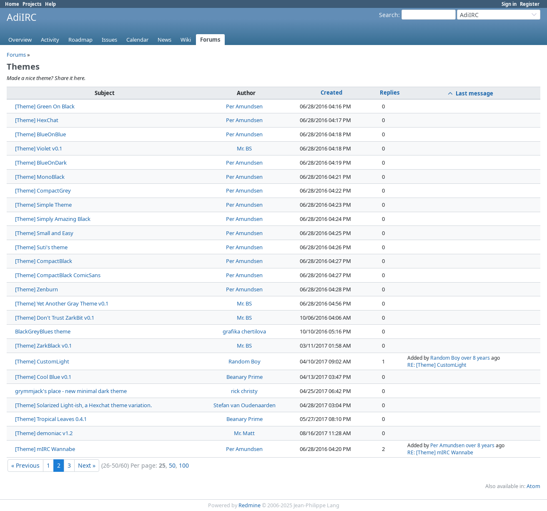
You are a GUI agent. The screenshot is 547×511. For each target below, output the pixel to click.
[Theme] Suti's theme (41, 247)
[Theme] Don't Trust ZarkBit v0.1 (54, 317)
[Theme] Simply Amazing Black (52, 219)
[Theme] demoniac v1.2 (44, 433)
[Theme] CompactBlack (43, 261)
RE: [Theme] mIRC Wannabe (440, 452)
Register (529, 4)
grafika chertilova (244, 331)
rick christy (244, 391)
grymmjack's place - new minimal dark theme (71, 391)
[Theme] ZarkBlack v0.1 (43, 345)
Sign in (509, 4)
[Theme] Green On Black (45, 106)
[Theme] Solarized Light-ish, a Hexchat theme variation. (83, 405)
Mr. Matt (244, 433)
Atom (533, 486)
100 (184, 465)
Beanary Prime (244, 377)
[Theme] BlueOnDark (41, 162)
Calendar (137, 39)
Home (12, 4)
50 (172, 465)
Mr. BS (244, 148)
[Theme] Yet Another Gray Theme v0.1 (61, 303)
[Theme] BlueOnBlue (40, 134)
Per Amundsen (244, 106)
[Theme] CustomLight (42, 361)
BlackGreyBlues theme (42, 331)
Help (50, 4)
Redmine (249, 505)
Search (388, 15)
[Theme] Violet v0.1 (38, 148)
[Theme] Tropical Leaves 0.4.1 (51, 419)
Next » (86, 465)
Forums (210, 39)
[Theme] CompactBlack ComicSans (57, 275)
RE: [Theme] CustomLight (436, 364)
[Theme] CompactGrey (43, 190)
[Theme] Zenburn (36, 289)
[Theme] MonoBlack (40, 176)
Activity (50, 39)
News (164, 39)
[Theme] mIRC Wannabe (45, 449)
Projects (32, 4)
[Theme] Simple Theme (43, 204)
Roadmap (80, 39)
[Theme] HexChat (36, 120)
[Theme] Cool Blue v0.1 (43, 377)
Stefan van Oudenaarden (244, 405)
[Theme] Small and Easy (44, 233)
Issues (109, 39)
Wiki (186, 39)
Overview (20, 39)
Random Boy (244, 361)
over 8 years (475, 357)
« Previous (25, 465)
